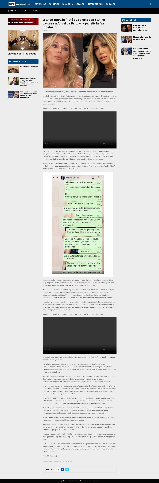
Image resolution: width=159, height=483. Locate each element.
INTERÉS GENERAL (95, 4)
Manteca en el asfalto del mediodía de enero (141, 27)
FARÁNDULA (67, 4)
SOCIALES (110, 4)
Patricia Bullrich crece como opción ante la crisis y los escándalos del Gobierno (142, 53)
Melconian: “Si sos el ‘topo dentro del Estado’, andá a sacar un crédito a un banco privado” (29, 82)
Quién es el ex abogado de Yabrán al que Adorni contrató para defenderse (29, 94)
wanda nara (57, 462)
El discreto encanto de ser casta (142, 38)
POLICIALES (54, 4)
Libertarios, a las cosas (22, 53)
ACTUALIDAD (40, 4)
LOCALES (80, 4)
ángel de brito (48, 462)
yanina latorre (67, 462)
